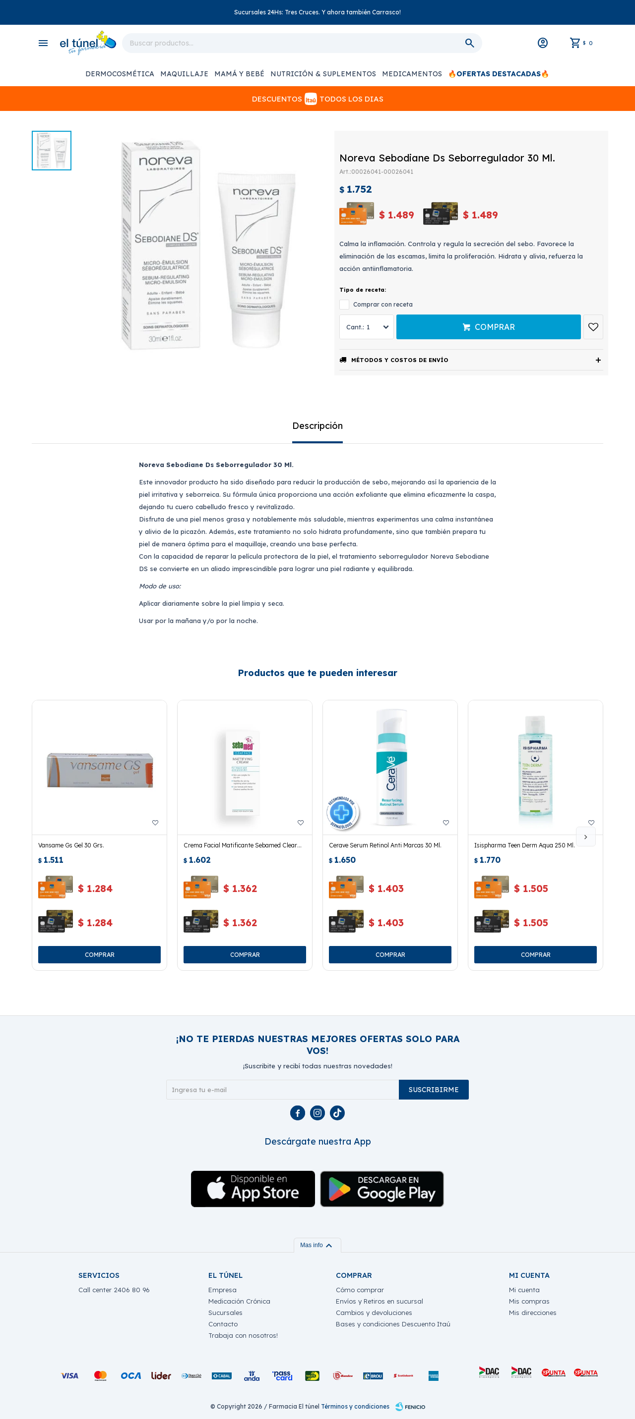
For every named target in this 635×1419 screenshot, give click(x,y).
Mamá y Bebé (239, 73)
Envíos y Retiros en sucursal (379, 1301)
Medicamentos (412, 73)
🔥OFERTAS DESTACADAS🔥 (498, 73)
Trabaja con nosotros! (243, 1335)
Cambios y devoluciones (374, 1312)
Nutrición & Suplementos (323, 73)
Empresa (222, 1290)
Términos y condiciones (355, 1406)
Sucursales (225, 1312)
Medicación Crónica (239, 1301)
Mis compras (529, 1301)
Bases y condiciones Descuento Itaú (393, 1324)
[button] (585, 836)
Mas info (317, 1245)
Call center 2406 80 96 (114, 1290)
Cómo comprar (360, 1290)
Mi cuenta (524, 1290)
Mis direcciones (533, 1312)
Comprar (495, 327)
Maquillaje (184, 73)
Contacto (223, 1324)
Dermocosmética (119, 73)
